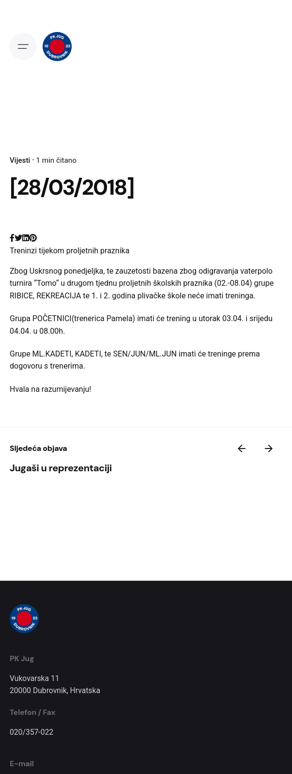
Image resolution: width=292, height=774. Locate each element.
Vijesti (20, 160)
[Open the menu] (23, 46)
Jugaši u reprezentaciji (61, 468)
